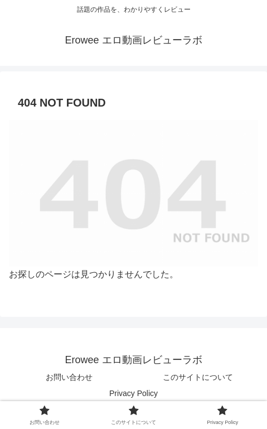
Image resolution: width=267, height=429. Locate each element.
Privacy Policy (133, 393)
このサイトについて (198, 377)
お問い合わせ (69, 377)
